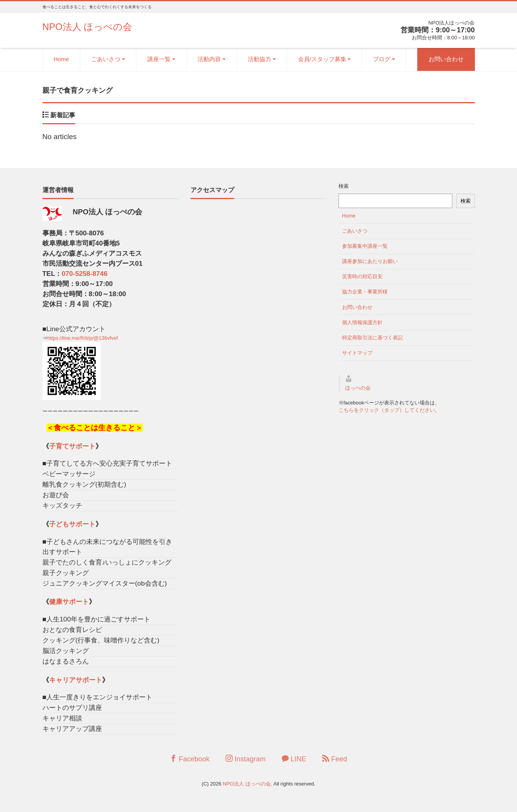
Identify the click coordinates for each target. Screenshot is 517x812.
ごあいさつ (105, 59)
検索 (344, 186)
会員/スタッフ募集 (322, 59)
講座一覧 (159, 59)
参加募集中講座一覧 (365, 246)
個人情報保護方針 (362, 322)
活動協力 (259, 59)
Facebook (190, 759)
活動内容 (209, 59)
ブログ (381, 59)
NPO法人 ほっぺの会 (87, 26)
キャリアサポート (75, 680)
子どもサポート (72, 524)
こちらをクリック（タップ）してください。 (389, 410)
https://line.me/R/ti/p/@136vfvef (83, 338)
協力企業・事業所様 (365, 292)
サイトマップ (357, 353)
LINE (294, 759)
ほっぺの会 (358, 388)
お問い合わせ (446, 59)
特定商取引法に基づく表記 (372, 338)
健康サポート (69, 601)
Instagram (246, 759)
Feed (334, 759)
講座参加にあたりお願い (370, 261)
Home (61, 59)
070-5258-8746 (85, 273)
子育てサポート (72, 446)
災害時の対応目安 (362, 276)
